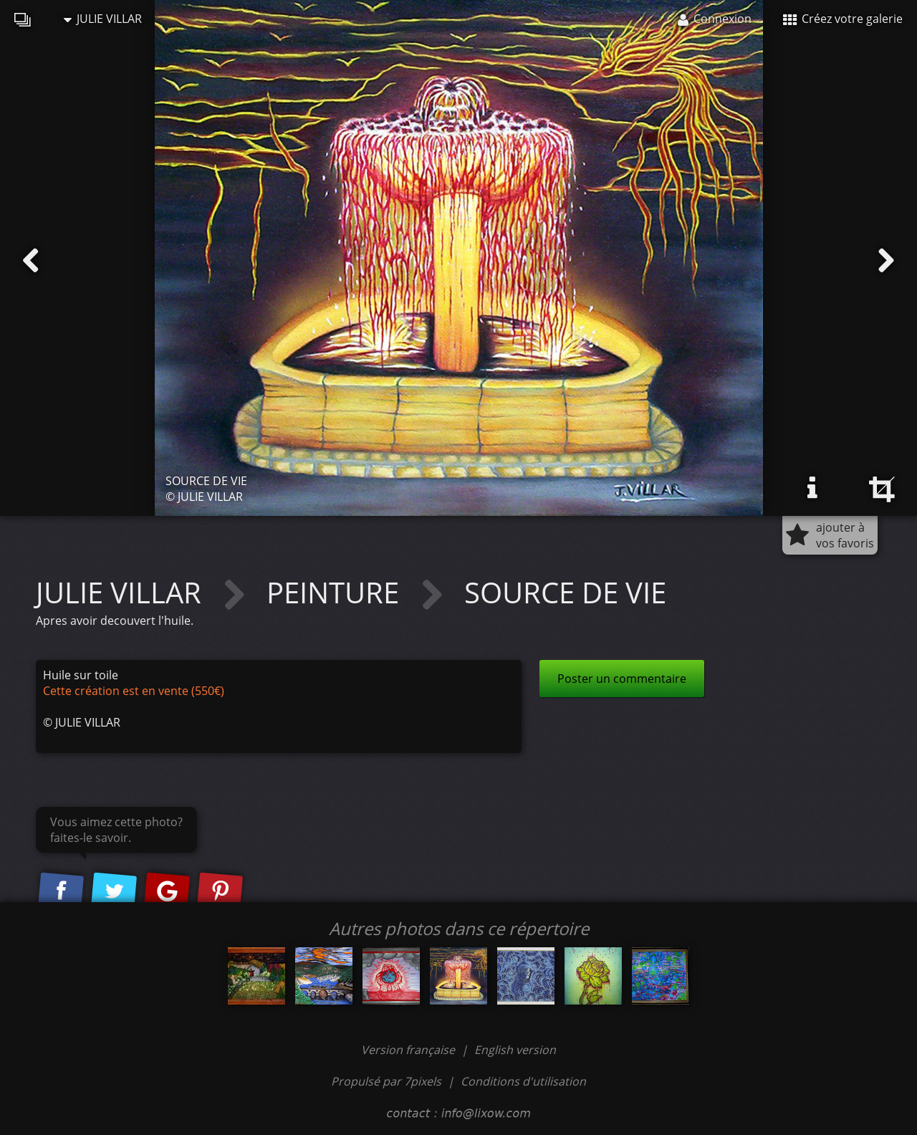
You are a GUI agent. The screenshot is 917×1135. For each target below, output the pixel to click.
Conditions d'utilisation (523, 1081)
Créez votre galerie (843, 19)
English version (515, 1050)
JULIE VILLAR (103, 19)
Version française (409, 1050)
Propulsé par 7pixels (386, 1081)
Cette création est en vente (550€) (133, 691)
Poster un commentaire (621, 678)
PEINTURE (336, 592)
